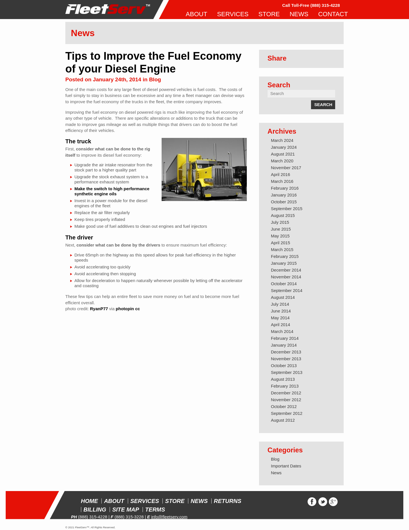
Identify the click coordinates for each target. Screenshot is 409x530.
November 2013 (286, 358)
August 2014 (283, 297)
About (114, 501)
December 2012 (286, 392)
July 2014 (280, 304)
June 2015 (281, 229)
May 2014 (280, 317)
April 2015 (280, 242)
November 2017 (286, 167)
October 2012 (284, 406)
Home (89, 501)
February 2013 (285, 386)
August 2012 (283, 420)
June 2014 (281, 311)
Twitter (322, 502)
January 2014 (284, 345)
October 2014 (284, 283)
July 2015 (280, 222)
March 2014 (282, 331)
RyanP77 (99, 308)
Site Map (125, 509)
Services (144, 501)
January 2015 (284, 263)
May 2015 (280, 235)
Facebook (312, 502)
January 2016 (284, 194)
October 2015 (284, 201)
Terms (155, 509)
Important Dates (286, 465)
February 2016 (285, 188)
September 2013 (286, 372)
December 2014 (286, 270)
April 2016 (280, 174)
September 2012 (286, 413)
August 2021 (283, 154)
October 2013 (284, 365)
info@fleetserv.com (169, 516)
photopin (125, 308)
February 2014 (285, 338)
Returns (227, 501)
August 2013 (283, 379)
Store (175, 501)
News (276, 472)
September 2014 (286, 290)
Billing (95, 509)
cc (137, 308)
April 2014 (280, 324)
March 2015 (282, 249)
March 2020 (282, 160)
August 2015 (283, 215)
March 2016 (282, 181)
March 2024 (282, 140)
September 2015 (286, 208)
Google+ (333, 502)
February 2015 (285, 256)
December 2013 (286, 351)
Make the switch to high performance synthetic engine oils (111, 191)
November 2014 (286, 276)
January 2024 (284, 147)
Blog (155, 79)
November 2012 (286, 399)
